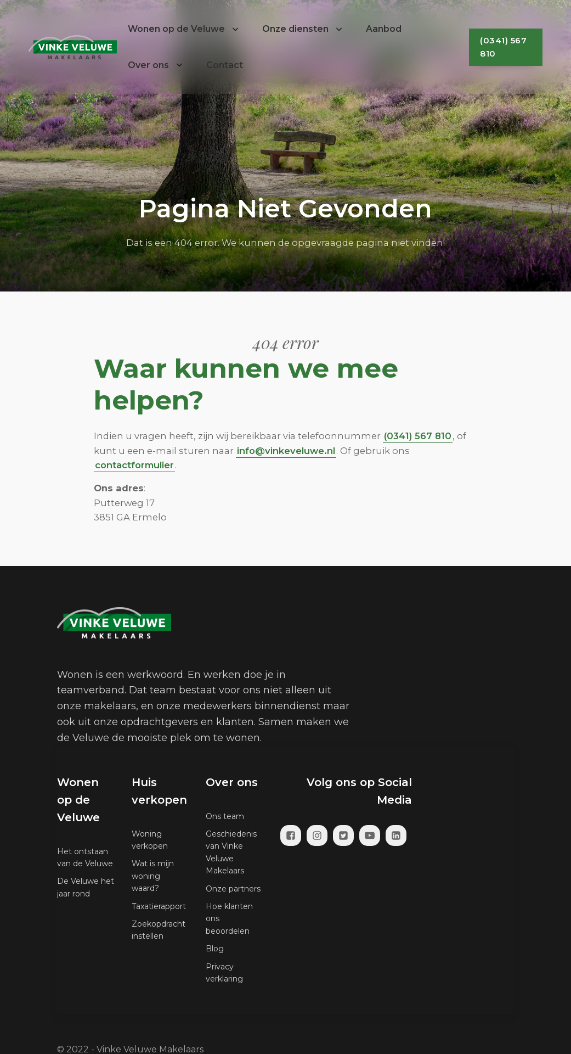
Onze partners (233, 889)
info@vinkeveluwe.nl (286, 450)
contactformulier (134, 464)
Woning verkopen (150, 840)
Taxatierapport (159, 906)
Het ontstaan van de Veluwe (85, 857)
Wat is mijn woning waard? (153, 876)
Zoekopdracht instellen (158, 930)
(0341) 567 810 (503, 47)
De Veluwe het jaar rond (85, 887)
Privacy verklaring (224, 973)
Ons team (225, 816)
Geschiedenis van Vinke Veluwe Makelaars (231, 852)
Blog (215, 949)
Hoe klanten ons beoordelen (229, 918)
